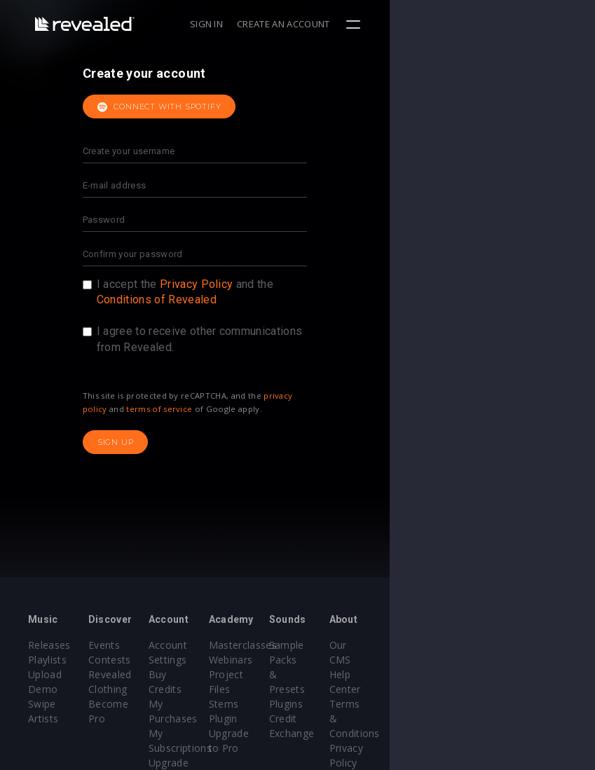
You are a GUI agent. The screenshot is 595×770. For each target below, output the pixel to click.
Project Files (340, 674)
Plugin (325, 703)
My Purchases (250, 689)
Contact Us (526, 748)
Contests (144, 659)
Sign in (411, 24)
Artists (43, 703)
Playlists (47, 659)
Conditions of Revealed (260, 299)
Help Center (528, 659)
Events (138, 645)
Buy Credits (244, 674)
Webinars (333, 659)
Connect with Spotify (262, 107)
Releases (49, 645)
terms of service (262, 409)
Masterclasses (345, 645)
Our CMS (521, 645)
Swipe (42, 689)
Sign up (218, 442)
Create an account (489, 24)
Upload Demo (61, 674)
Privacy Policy (299, 284)
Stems (326, 689)
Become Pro (152, 703)
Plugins (422, 674)
